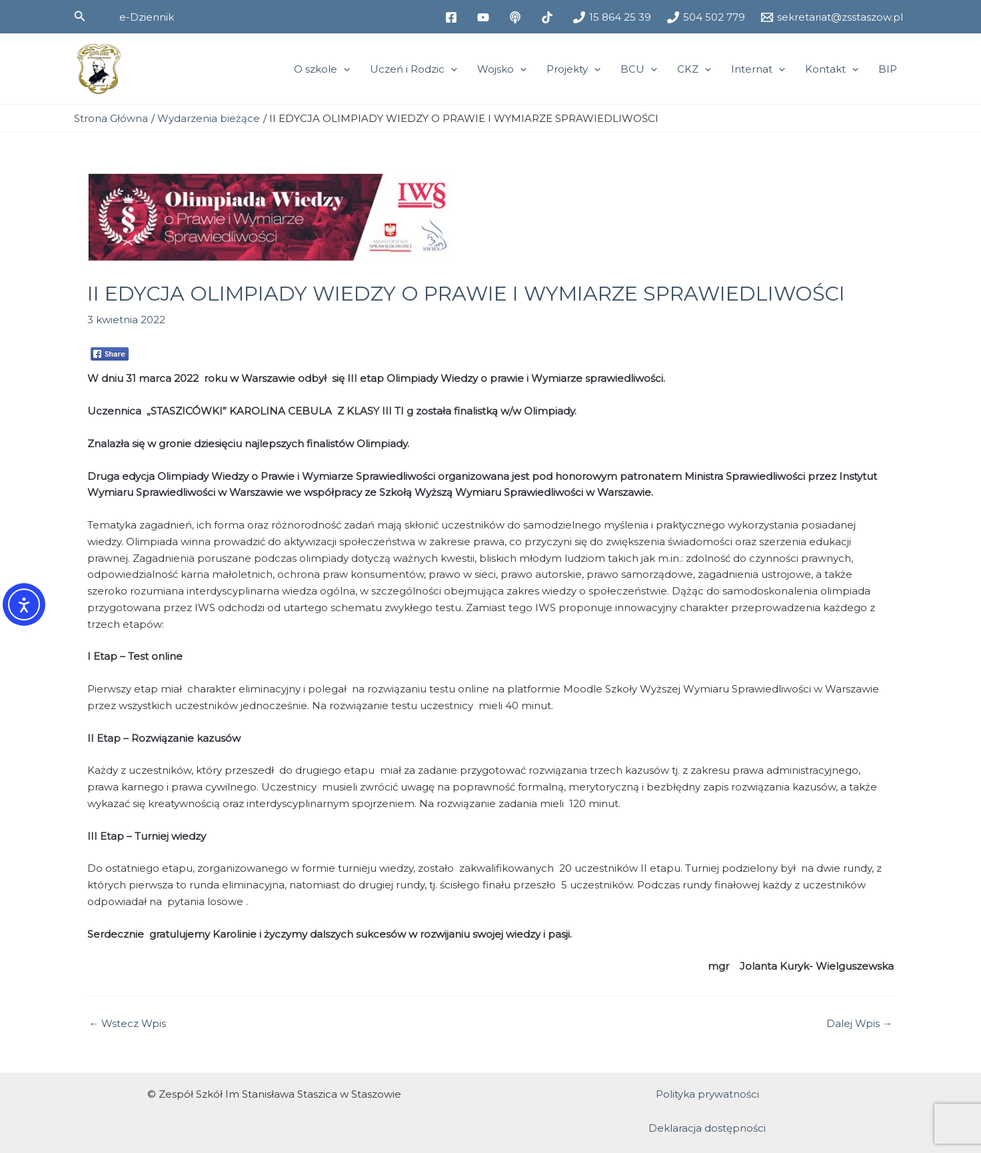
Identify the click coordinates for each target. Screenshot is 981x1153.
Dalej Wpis (859, 1023)
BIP (887, 69)
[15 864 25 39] (612, 17)
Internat (758, 69)
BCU (638, 69)
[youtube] (485, 17)
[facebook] (453, 17)
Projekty (573, 69)
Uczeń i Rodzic (413, 69)
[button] (80, 16)
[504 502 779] (706, 17)
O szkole (322, 69)
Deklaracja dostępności (707, 1128)
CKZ (694, 69)
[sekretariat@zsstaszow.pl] (832, 17)
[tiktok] (549, 17)
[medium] (517, 17)
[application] (343, 69)
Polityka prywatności (707, 1094)
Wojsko (501, 69)
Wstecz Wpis (127, 1023)
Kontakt (831, 69)
